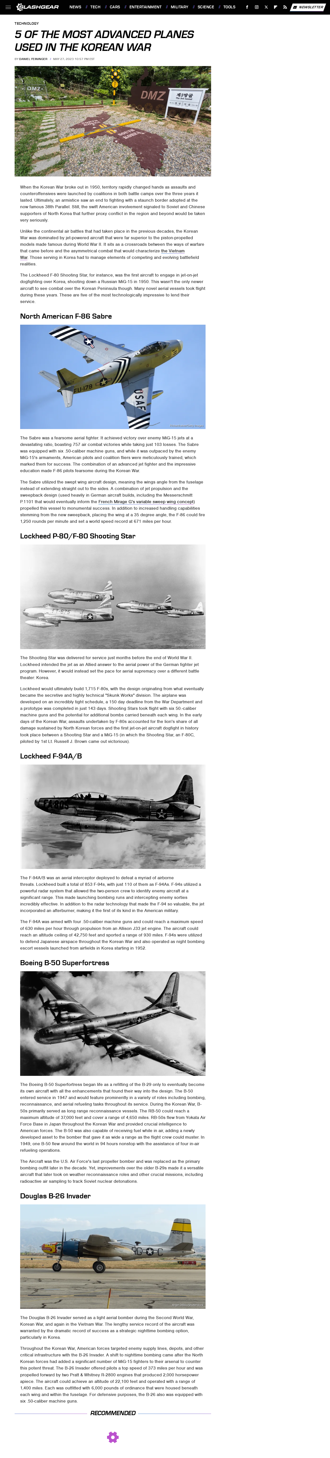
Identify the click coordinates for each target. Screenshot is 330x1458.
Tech (95, 7)
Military (179, 7)
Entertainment (145, 7)
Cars (115, 7)
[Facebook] (247, 7)
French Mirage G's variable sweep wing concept (145, 501)
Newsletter (308, 7)
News (75, 7)
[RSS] (285, 7)
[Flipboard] (275, 7)
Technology (27, 23)
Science (206, 7)
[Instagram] (256, 7)
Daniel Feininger (33, 59)
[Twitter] (266, 7)
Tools (229, 7)
